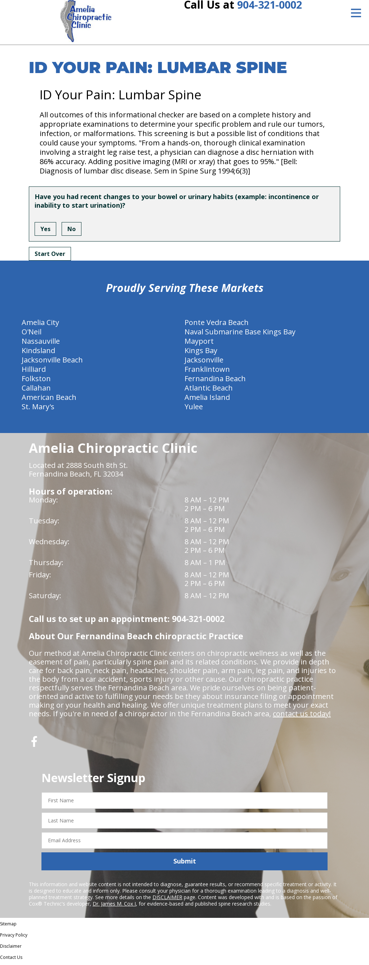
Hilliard (34, 371)
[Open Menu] (356, 13)
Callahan (36, 390)
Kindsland (38, 353)
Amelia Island (207, 400)
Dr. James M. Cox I (114, 906)
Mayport (199, 343)
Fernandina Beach (215, 381)
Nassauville (41, 343)
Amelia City (40, 325)
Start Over (50, 256)
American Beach (49, 400)
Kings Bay (200, 353)
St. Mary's (38, 409)
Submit (184, 863)
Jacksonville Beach (52, 362)
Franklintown (207, 371)
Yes (45, 231)
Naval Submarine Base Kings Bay (239, 334)
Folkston (36, 381)
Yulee (193, 409)
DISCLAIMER (167, 899)
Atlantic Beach (208, 390)
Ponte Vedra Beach (216, 325)
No (71, 231)
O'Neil (31, 334)
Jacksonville (203, 362)
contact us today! (302, 716)
